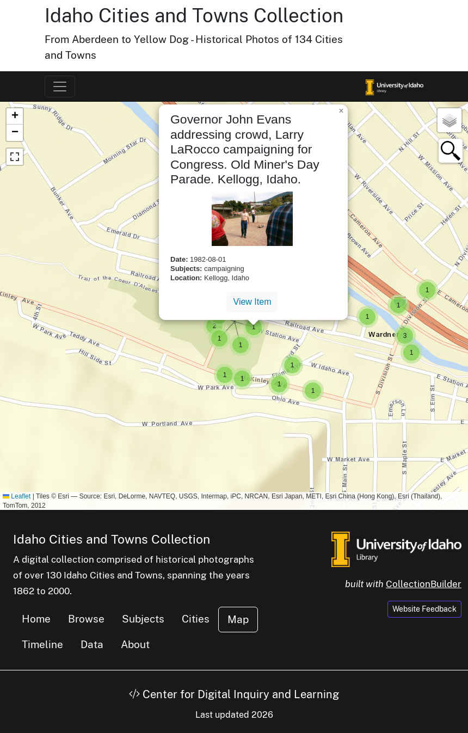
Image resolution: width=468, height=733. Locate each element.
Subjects (143, 619)
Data (92, 644)
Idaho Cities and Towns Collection (194, 15)
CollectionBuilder (423, 583)
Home (36, 619)
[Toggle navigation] (60, 86)
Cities (196, 619)
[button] (214, 326)
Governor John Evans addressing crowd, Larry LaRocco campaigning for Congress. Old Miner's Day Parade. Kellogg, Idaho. (244, 149)
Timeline (42, 644)
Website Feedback (424, 609)
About (135, 644)
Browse (86, 619)
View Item (252, 301)
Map (238, 619)
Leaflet (16, 496)
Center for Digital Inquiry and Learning (234, 694)
